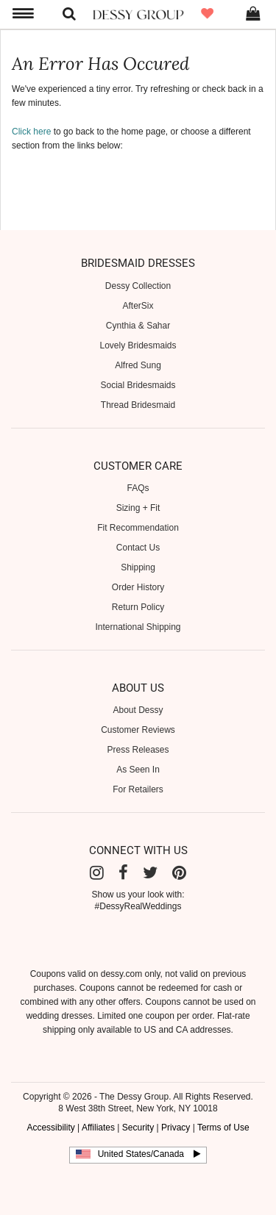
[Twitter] (150, 872)
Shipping (138, 567)
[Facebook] (123, 872)
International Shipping (137, 627)
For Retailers (138, 789)
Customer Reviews (138, 730)
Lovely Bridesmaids (137, 345)
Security (138, 1127)
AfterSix (137, 306)
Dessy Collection (138, 286)
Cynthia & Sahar (138, 325)
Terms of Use (223, 1127)
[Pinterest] (179, 872)
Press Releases (138, 750)
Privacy (175, 1127)
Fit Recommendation (138, 528)
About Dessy (138, 710)
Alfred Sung (138, 365)
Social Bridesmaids (137, 385)
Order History (138, 587)
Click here (31, 131)
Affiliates (98, 1127)
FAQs (138, 488)
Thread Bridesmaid (138, 405)
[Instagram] (97, 872)
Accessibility (50, 1127)
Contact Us (138, 547)
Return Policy (138, 607)
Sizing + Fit (138, 508)
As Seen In (138, 769)
